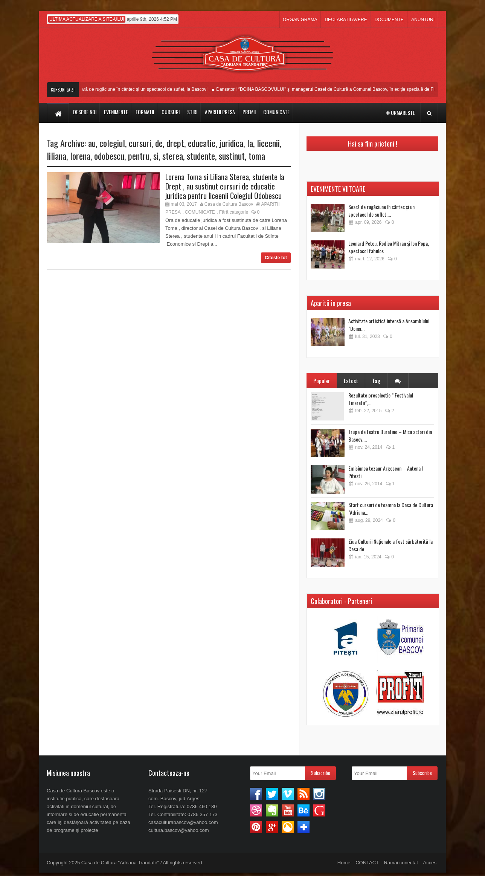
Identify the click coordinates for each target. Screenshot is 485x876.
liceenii (268, 143)
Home (344, 862)
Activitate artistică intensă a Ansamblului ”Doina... (388, 324)
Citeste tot (276, 257)
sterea (172, 155)
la (250, 143)
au (92, 143)
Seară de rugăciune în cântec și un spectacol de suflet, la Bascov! (146, 89)
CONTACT (367, 862)
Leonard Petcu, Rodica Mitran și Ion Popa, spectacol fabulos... (388, 247)
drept (175, 143)
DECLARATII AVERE (346, 19)
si (156, 155)
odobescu (109, 155)
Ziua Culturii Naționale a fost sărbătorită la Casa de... (390, 545)
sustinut (232, 155)
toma (257, 155)
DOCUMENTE (389, 19)
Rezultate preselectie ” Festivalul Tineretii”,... (380, 399)
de (159, 143)
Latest (351, 380)
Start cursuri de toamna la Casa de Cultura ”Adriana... (390, 508)
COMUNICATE (200, 212)
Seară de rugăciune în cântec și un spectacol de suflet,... (381, 210)
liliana (56, 155)
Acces (429, 862)
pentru (138, 155)
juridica (231, 143)
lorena (80, 155)
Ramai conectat (401, 862)
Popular (321, 380)
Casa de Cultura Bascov (228, 204)
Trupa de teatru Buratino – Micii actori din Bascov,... (390, 435)
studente (201, 155)
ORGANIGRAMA (300, 19)
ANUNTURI (423, 19)
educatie (201, 143)
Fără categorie (233, 212)
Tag (376, 380)
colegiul (112, 143)
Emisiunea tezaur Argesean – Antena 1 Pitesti (386, 472)
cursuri (140, 143)
